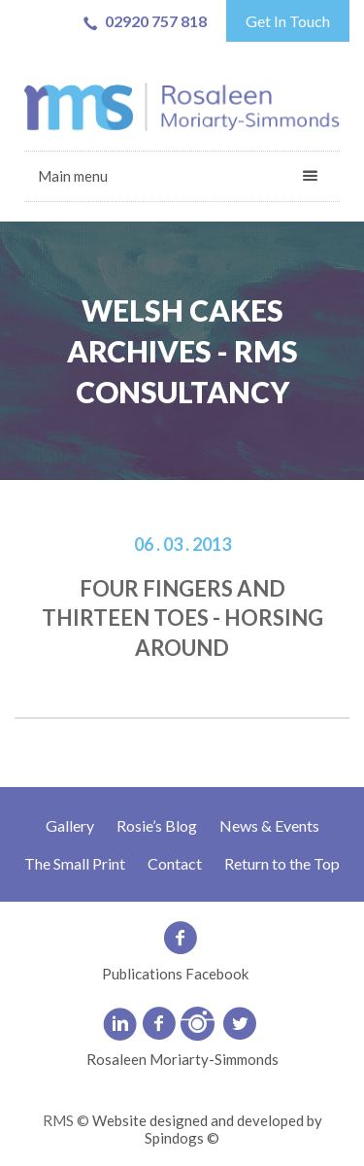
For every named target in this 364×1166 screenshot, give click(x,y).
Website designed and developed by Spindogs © (207, 1129)
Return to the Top (282, 863)
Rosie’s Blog (156, 825)
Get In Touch (288, 21)
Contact (175, 863)
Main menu (73, 176)
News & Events (269, 825)
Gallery (70, 825)
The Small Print (74, 863)
